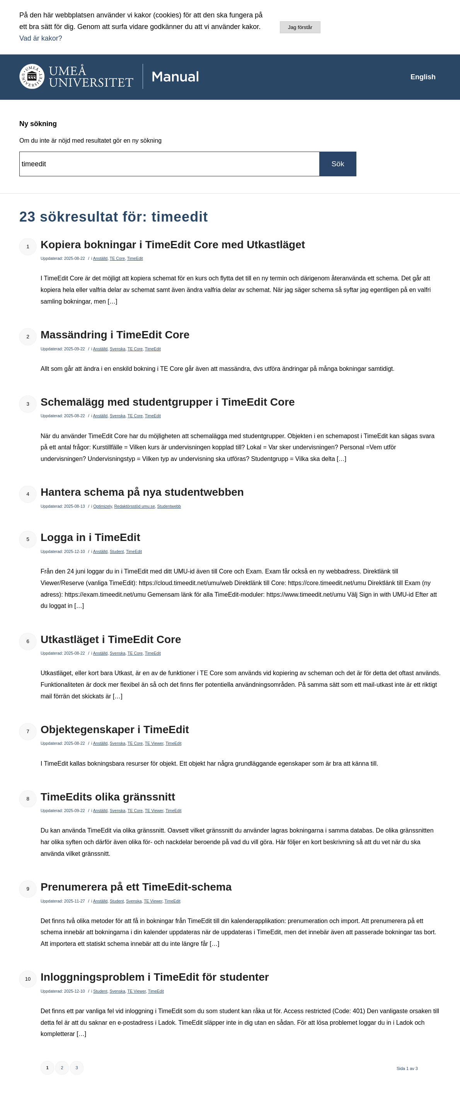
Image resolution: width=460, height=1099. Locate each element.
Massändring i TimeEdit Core (115, 335)
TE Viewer (154, 743)
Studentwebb (169, 506)
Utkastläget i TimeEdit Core (111, 639)
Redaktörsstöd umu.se (134, 506)
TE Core (117, 258)
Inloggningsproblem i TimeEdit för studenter (155, 977)
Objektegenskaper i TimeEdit (115, 730)
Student (117, 551)
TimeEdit (135, 258)
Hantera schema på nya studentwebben (142, 492)
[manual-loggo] (131, 77)
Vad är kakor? (40, 38)
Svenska (117, 348)
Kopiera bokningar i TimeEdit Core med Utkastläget (173, 245)
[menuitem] (423, 77)
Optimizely (102, 506)
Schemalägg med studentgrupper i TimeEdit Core (168, 402)
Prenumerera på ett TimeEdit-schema (136, 887)
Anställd (100, 258)
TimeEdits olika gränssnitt (108, 797)
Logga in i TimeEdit (90, 537)
